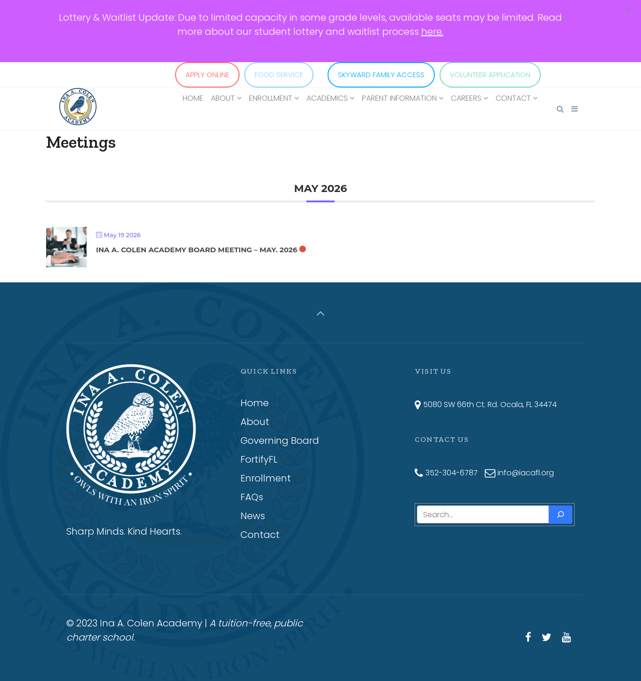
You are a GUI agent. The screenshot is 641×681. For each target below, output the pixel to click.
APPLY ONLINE (207, 75)
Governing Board (279, 440)
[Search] (560, 514)
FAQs (251, 497)
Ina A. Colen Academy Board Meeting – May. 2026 (196, 249)
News (252, 515)
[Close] (628, 11)
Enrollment (265, 478)
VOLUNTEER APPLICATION (490, 75)
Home (254, 402)
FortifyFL (259, 459)
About (254, 421)
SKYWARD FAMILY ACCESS (381, 75)
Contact (260, 534)
